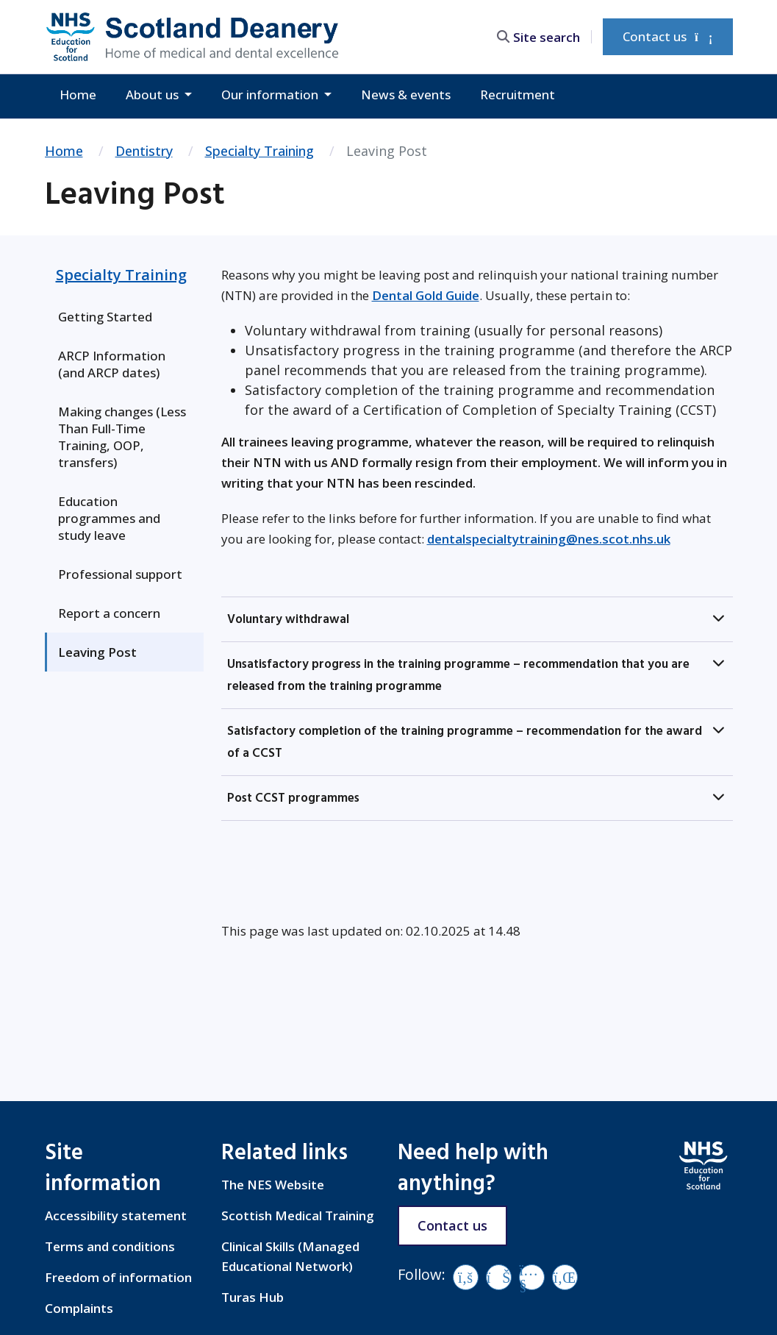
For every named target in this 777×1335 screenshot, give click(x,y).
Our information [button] (271, 94)
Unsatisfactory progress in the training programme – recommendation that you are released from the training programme (458, 675)
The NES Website (272, 1184)
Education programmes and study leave (109, 518)
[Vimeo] (499, 1277)
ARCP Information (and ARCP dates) (111, 364)
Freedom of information (118, 1277)
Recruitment (517, 94)
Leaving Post (97, 652)
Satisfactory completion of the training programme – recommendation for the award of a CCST (464, 742)
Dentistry (144, 151)
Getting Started (105, 316)
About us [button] (154, 94)
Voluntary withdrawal (288, 619)
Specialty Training (259, 151)
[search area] (544, 36)
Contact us (667, 36)
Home (78, 94)
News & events (406, 94)
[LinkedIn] (565, 1277)
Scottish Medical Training (297, 1215)
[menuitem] (124, 316)
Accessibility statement (116, 1215)
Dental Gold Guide (425, 295)
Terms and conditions (110, 1246)
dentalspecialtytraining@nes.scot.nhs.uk (548, 538)
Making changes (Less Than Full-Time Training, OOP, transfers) (122, 437)
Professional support (120, 574)
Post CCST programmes (293, 798)
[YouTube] (532, 1277)
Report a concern (109, 613)
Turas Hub (252, 1297)
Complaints (79, 1308)
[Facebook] (466, 1277)
